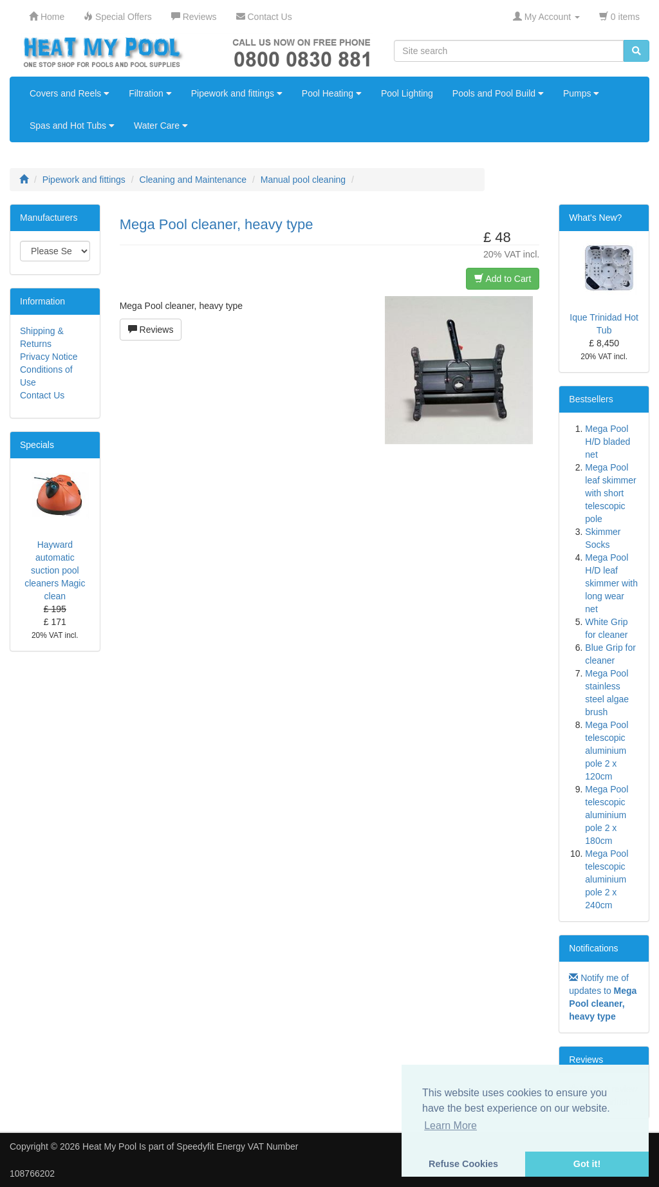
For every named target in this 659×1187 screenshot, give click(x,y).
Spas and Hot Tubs (72, 125)
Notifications (593, 948)
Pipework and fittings (237, 93)
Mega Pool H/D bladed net (607, 442)
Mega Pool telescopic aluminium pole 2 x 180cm (606, 815)
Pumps (581, 93)
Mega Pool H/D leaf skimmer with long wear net (611, 583)
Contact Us (42, 395)
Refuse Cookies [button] (463, 1164)
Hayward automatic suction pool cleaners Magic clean (54, 570)
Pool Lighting (407, 93)
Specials (37, 445)
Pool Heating (332, 93)
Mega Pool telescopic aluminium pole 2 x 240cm (606, 879)
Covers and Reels (69, 93)
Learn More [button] (450, 1125)
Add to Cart (502, 279)
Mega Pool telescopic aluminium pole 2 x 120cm (606, 750)
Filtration (150, 93)
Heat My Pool (109, 1146)
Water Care (161, 125)
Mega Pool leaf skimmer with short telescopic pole (610, 493)
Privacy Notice (48, 356)
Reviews (151, 329)
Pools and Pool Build (498, 93)
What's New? (595, 217)
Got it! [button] (586, 1164)
